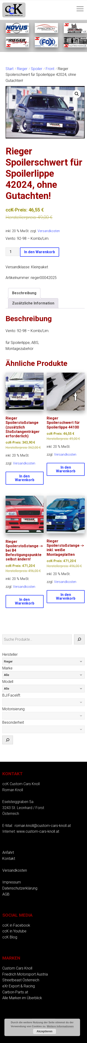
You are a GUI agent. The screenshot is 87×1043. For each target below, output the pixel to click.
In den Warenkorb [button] (24, 478)
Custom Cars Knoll (17, 968)
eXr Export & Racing (18, 986)
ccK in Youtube (14, 931)
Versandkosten (49, 231)
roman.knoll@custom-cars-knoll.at (43, 825)
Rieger (22, 69)
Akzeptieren (44, 1031)
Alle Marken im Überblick (22, 998)
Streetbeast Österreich (20, 980)
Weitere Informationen (60, 1026)
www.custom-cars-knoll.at (37, 831)
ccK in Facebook (16, 925)
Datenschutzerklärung (19, 888)
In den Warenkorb (39, 252)
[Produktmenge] (12, 251)
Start (9, 69)
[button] (77, 94)
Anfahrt (8, 852)
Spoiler (36, 69)
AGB (6, 894)
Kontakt (8, 858)
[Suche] (79, 639)
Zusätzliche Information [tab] (33, 303)
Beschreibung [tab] (24, 293)
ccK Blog (9, 937)
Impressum (11, 882)
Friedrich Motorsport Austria (25, 974)
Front (50, 69)
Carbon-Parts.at (15, 992)
